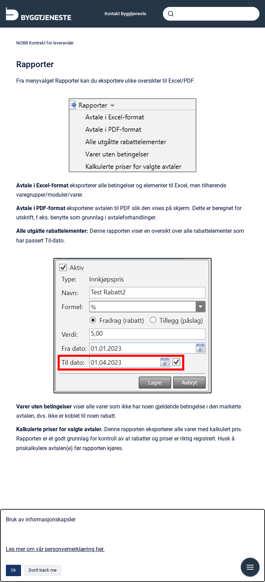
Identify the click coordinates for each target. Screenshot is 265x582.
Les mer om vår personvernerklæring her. (55, 549)
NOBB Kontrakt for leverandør (44, 42)
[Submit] (170, 13)
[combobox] (211, 13)
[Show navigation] (250, 567)
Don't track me (43, 570)
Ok (13, 570)
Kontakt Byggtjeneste (125, 13)
